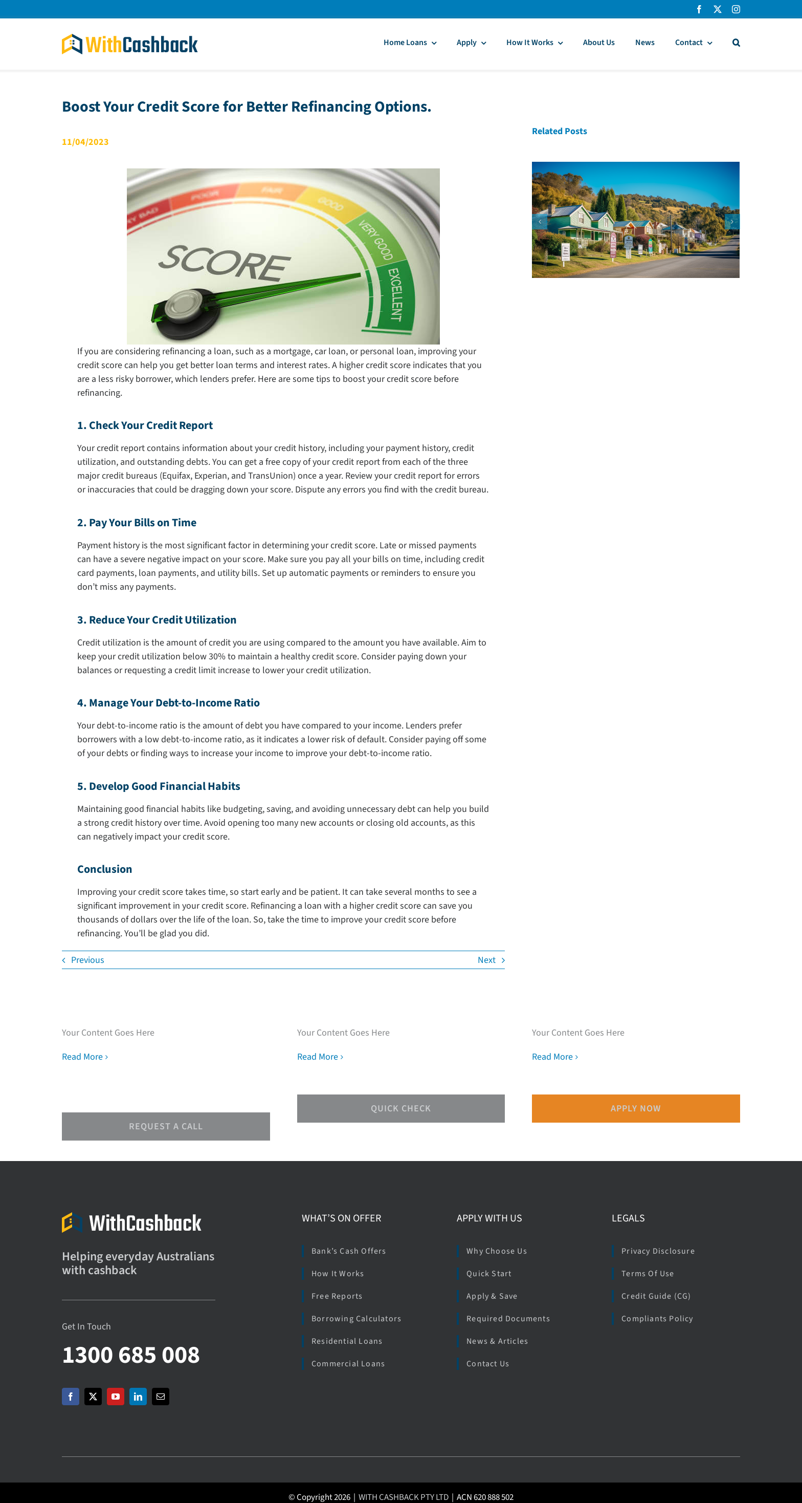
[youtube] (115, 1396)
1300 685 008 (131, 1355)
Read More (82, 1056)
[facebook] (699, 9)
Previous (87, 960)
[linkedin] (138, 1396)
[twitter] (718, 9)
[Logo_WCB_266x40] (130, 38)
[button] (736, 44)
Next (487, 960)
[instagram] (736, 9)
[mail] (160, 1396)
